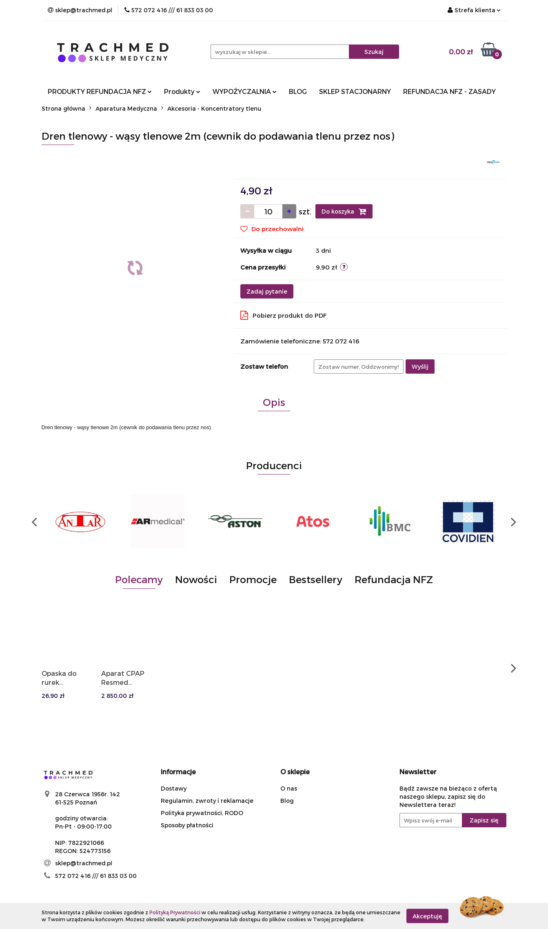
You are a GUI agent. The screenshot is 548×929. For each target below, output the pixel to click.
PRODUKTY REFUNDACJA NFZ (100, 91)
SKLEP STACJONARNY (355, 91)
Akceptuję (427, 915)
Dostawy (173, 788)
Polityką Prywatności (174, 912)
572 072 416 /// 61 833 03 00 (96, 875)
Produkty (182, 91)
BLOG (298, 91)
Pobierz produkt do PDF (283, 315)
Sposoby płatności (187, 825)
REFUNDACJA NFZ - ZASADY (449, 91)
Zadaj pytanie (266, 291)
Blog (287, 800)
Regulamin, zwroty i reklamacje (207, 800)
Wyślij (420, 366)
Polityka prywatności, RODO (202, 812)
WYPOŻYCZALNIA (245, 91)
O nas (288, 788)
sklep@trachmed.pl (83, 863)
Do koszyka (344, 211)
